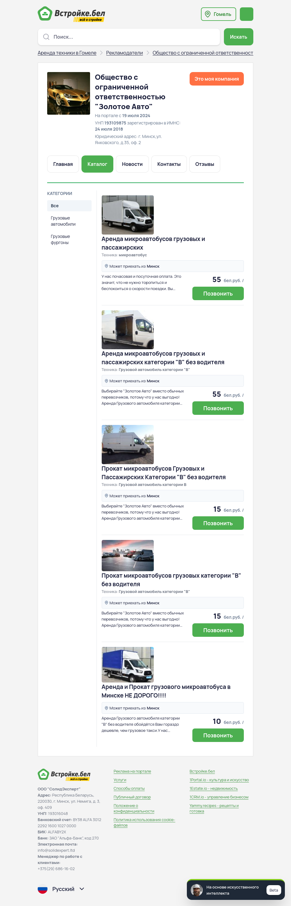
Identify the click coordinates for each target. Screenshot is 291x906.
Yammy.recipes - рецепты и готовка (214, 808)
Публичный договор (132, 797)
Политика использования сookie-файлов (144, 822)
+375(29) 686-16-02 (56, 868)
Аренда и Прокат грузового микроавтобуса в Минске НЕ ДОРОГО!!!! (166, 691)
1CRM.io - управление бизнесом (219, 797)
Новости (132, 164)
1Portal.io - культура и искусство (219, 779)
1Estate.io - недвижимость (214, 788)
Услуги (120, 779)
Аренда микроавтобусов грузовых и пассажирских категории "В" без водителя (163, 358)
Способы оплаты (129, 788)
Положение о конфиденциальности (134, 808)
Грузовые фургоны (60, 239)
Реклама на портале (132, 771)
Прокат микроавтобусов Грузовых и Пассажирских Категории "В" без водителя (164, 472)
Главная (63, 164)
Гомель (222, 14)
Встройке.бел (202, 771)
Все (55, 205)
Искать (238, 36)
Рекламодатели (124, 52)
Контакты (169, 164)
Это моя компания (217, 78)
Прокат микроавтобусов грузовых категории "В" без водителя (171, 580)
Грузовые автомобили (63, 221)
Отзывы (204, 164)
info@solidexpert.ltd (56, 850)
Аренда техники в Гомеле (67, 52)
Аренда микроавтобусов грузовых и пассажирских (153, 243)
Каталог (97, 164)
